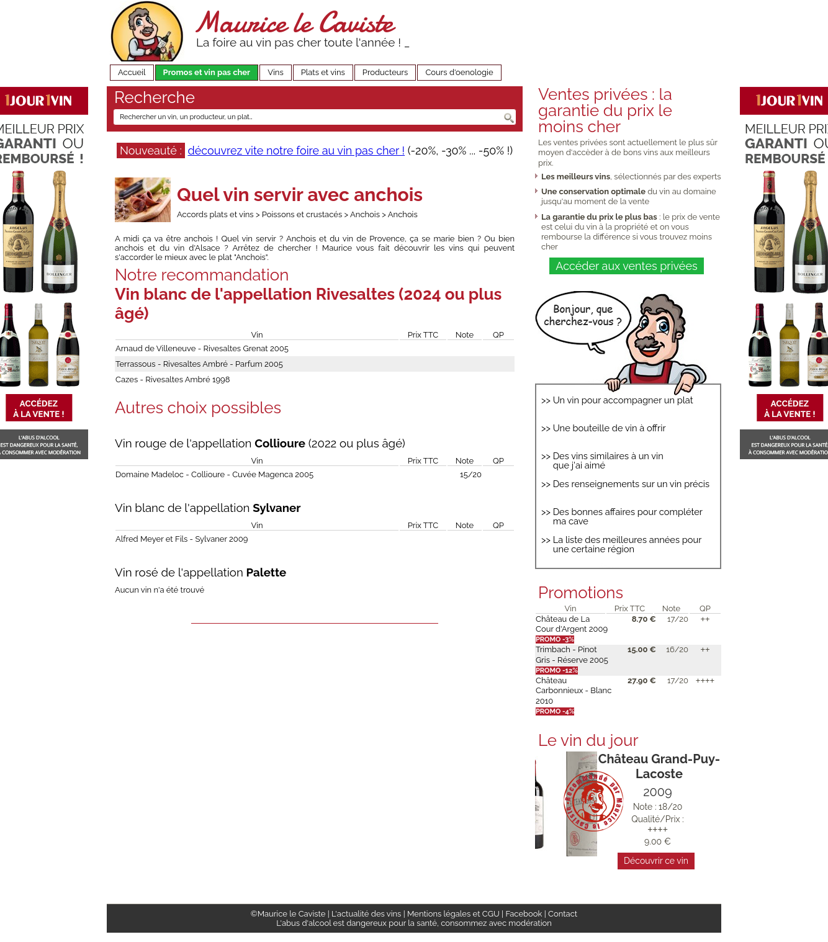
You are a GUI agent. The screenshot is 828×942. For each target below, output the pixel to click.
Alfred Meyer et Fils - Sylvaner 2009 (181, 539)
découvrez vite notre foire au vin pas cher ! (296, 150)
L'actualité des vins (366, 913)
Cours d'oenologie (459, 72)
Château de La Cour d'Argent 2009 (572, 624)
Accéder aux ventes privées (626, 265)
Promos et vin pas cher (207, 72)
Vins (276, 72)
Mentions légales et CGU (453, 913)
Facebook (523, 913)
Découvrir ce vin (656, 861)
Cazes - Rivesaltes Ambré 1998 (172, 379)
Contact (562, 913)
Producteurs (385, 72)
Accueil (132, 72)
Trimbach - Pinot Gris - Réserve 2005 (572, 654)
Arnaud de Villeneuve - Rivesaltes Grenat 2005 (202, 348)
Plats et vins (323, 72)
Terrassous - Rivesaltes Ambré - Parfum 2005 (199, 364)
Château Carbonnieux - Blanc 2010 (573, 691)
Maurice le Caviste (293, 22)
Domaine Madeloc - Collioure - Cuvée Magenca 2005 (214, 474)
